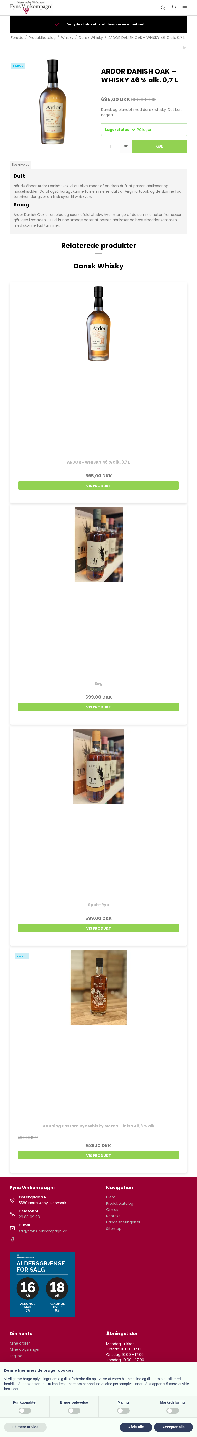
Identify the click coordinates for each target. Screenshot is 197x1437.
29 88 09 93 (29, 1217)
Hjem (110, 1197)
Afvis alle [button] (136, 1427)
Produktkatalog (119, 1203)
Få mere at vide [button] (25, 1427)
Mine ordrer (20, 1343)
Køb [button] (159, 146)
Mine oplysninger (25, 1349)
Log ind (16, 1355)
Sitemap (113, 1228)
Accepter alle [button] (173, 1427)
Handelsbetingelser (123, 1222)
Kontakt (113, 1216)
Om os (112, 1209)
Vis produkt (98, 485)
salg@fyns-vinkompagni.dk (43, 1231)
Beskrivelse (20, 164)
